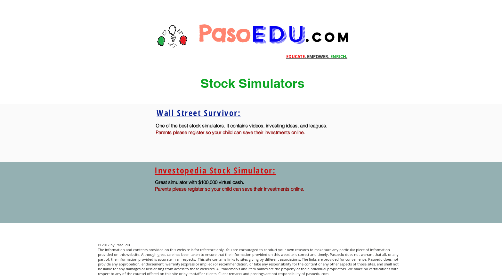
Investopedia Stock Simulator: (215, 170)
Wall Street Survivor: (199, 113)
